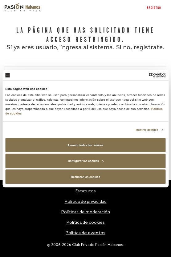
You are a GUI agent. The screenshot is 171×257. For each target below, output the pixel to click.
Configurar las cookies (86, 161)
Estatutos (85, 191)
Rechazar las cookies (85, 176)
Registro (154, 8)
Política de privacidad (86, 201)
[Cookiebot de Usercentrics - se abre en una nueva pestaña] (139, 75)
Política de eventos (85, 233)
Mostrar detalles (147, 129)
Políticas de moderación (85, 212)
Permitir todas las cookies (85, 145)
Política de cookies (86, 222)
